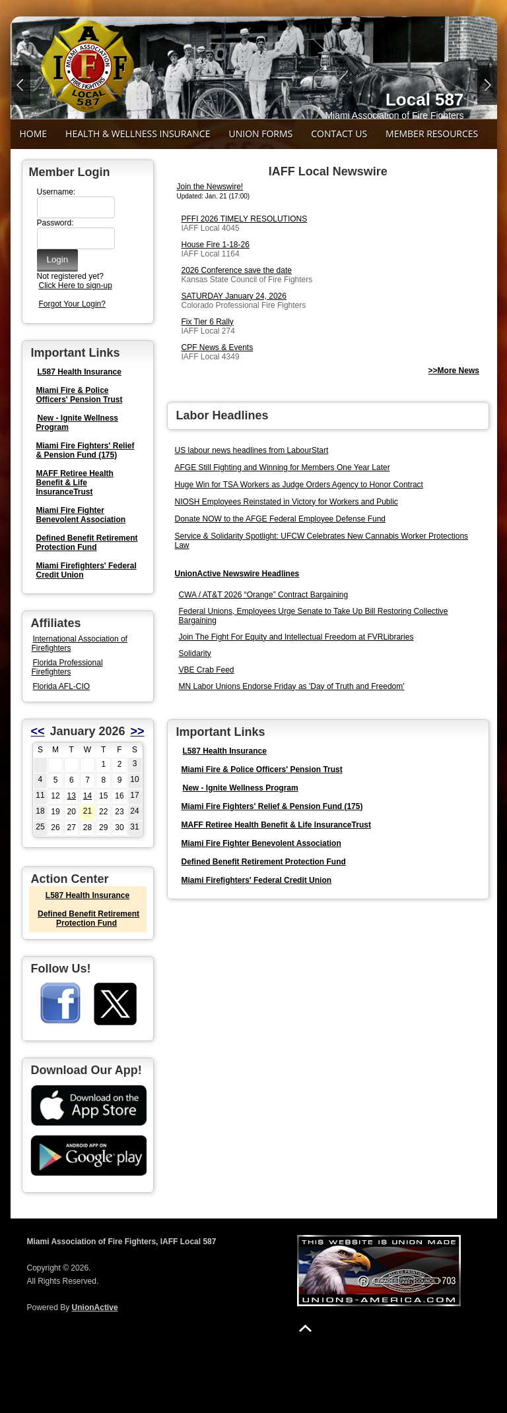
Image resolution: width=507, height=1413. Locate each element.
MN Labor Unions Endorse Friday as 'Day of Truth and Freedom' (292, 686)
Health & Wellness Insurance (137, 133)
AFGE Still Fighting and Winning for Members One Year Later (282, 467)
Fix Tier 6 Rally (208, 321)
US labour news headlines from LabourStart (252, 450)
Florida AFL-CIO (61, 686)
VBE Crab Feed (206, 670)
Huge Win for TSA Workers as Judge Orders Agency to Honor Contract (299, 484)
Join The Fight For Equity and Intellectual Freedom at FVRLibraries (296, 637)
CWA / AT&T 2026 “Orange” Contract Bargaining (264, 594)
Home (34, 133)
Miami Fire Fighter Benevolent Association (81, 515)
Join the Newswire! (210, 186)
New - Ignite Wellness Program (77, 422)
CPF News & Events (218, 347)
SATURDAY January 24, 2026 (234, 296)
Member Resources (432, 133)
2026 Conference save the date (237, 270)
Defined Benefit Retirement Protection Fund (87, 542)
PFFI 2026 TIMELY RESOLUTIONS (245, 219)
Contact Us (339, 133)
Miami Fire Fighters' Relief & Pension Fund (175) (85, 450)
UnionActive (95, 1307)
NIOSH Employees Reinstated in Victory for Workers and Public (286, 501)
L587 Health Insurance (79, 371)
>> (137, 731)
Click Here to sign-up (75, 285)
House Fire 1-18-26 (216, 244)
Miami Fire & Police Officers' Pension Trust (79, 395)
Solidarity (195, 653)
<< (38, 731)
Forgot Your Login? (72, 304)
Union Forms (260, 133)
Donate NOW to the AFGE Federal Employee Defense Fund (280, 519)
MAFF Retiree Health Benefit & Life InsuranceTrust (75, 482)
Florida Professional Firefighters (67, 667)
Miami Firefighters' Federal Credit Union (257, 880)
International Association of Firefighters (79, 643)
